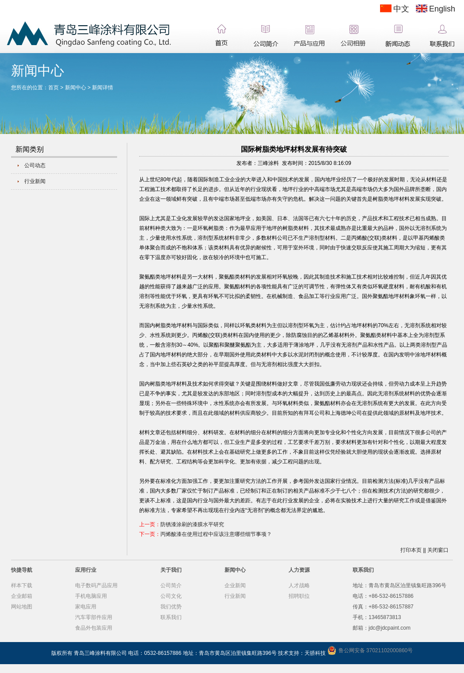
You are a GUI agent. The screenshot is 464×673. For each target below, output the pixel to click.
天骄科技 (315, 653)
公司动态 (35, 165)
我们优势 (171, 607)
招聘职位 (299, 596)
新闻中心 (75, 87)
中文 (401, 8)
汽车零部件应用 (93, 617)
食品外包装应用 (93, 628)
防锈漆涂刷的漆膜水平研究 (192, 524)
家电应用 (85, 607)
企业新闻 (235, 585)
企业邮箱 (21, 596)
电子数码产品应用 (96, 585)
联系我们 (171, 617)
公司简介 (171, 585)
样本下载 (21, 585)
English (442, 8)
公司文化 (171, 596)
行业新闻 (35, 181)
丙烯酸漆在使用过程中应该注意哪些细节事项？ (216, 534)
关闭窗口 (438, 550)
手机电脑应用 (91, 596)
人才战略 (299, 585)
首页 (53, 87)
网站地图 (21, 607)
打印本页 (411, 550)
